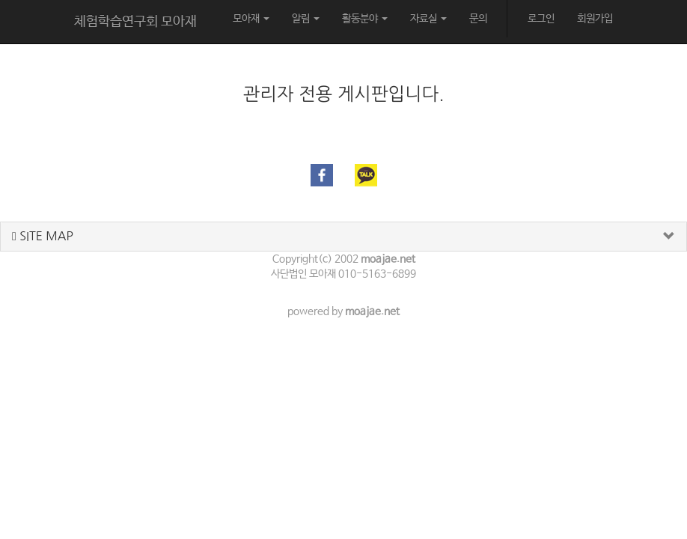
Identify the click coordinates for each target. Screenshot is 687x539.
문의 (478, 19)
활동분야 (365, 19)
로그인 (541, 19)
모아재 (251, 19)
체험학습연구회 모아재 (135, 21)
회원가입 (595, 19)
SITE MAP (42, 236)
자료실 (428, 19)
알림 (306, 19)
